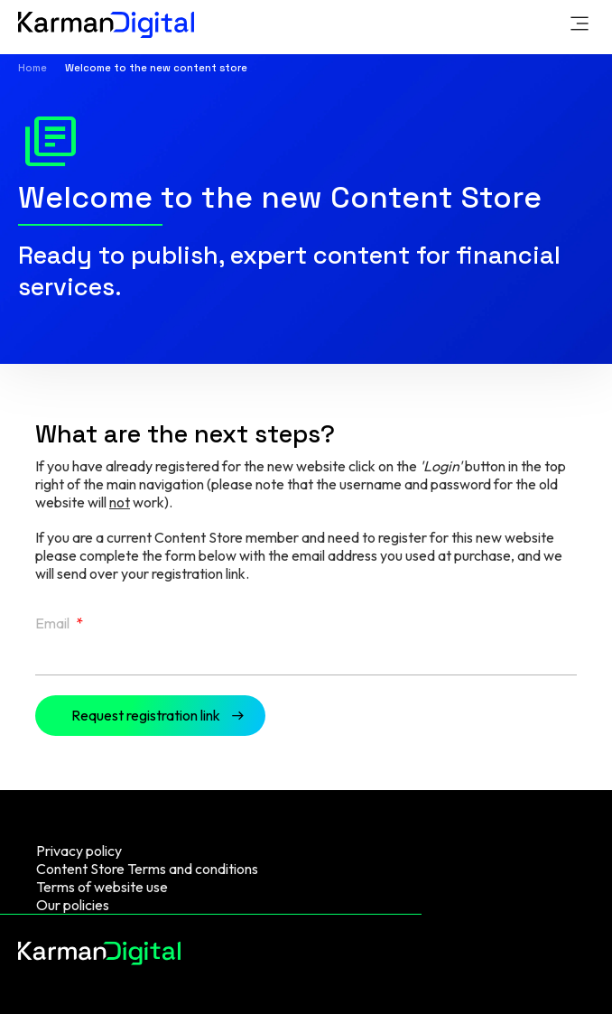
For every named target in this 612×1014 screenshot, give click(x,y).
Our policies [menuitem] (72, 905)
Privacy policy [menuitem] (79, 851)
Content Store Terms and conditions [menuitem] (147, 869)
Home (32, 67)
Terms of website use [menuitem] (102, 887)
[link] (579, 25)
